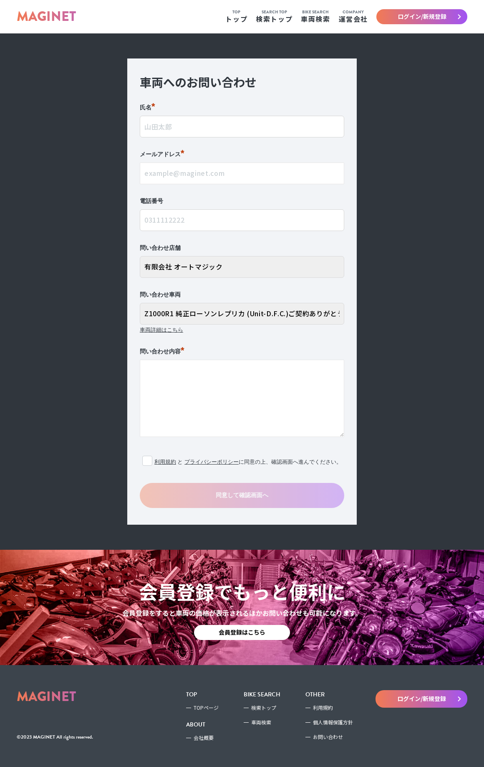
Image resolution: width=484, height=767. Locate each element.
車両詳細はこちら (161, 330)
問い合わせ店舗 (160, 247)
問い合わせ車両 (160, 294)
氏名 (147, 108)
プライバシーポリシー (211, 462)
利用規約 (165, 462)
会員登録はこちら (242, 632)
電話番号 (151, 201)
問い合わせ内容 (162, 352)
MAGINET (46, 16)
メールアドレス (162, 154)
